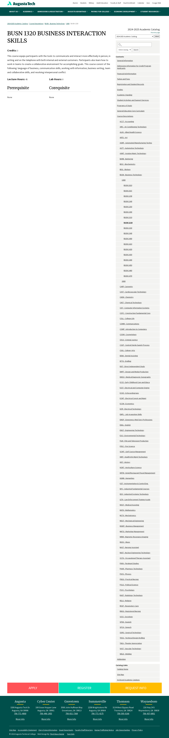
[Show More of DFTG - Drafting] (118, 361)
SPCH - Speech (125, 627)
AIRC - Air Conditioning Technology (133, 127)
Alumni (75, 3)
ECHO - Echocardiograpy (129, 393)
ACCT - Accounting (127, 121)
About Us (14, 11)
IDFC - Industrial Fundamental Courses (134, 489)
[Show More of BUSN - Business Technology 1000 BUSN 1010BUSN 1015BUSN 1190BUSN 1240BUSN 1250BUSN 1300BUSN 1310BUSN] (118, 174)
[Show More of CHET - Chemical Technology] (118, 302)
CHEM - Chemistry (126, 297)
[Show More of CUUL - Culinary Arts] (118, 350)
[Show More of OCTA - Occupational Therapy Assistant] (118, 558)
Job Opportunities (123, 730)
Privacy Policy (137, 730)
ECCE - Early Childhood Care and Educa (135, 382)
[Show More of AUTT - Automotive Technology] (118, 148)
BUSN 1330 (128, 228)
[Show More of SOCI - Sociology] (118, 616)
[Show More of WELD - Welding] (118, 654)
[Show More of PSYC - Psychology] (118, 590)
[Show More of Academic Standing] (116, 95)
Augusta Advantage (78, 11)
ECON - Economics (127, 403)
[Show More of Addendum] (116, 659)
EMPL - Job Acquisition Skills (131, 414)
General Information (125, 60)
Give (148, 3)
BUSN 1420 (128, 249)
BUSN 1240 (128, 201)
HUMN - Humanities (127, 478)
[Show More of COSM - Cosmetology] (118, 334)
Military (91, 3)
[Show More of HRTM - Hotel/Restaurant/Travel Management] (118, 473)
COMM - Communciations (129, 324)
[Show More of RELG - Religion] (118, 600)
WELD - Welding (126, 654)
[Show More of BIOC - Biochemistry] (118, 164)
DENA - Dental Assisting (129, 355)
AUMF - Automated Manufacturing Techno (136, 143)
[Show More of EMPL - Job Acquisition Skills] (118, 414)
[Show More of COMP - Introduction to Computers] (118, 329)
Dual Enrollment (129, 3)
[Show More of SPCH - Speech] (118, 627)
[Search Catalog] (135, 45)
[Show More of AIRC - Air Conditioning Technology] (118, 126)
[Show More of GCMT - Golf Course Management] (118, 451)
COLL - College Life (127, 318)
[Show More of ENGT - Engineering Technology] (118, 430)
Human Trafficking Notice (104, 730)
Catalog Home (122, 669)
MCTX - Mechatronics (128, 515)
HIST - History (125, 462)
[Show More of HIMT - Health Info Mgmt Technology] (118, 457)
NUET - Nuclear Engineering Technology (135, 552)
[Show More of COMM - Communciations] (118, 323)
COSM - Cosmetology (128, 334)
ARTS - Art (123, 137)
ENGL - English (125, 425)
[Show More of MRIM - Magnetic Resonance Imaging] (118, 536)
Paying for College (101, 11)
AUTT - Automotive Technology (132, 148)
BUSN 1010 (128, 185)
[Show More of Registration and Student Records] (116, 84)
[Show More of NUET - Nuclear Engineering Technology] (118, 552)
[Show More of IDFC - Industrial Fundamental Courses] (118, 488)
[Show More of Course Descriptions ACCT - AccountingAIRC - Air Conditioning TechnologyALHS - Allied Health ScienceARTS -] (116, 116)
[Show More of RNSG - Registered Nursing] (118, 611)
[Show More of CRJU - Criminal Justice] (118, 339)
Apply (33, 688)
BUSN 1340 (128, 233)
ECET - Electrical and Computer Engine (134, 388)
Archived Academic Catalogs (128, 680)
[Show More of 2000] (120, 281)
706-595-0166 (123, 713)
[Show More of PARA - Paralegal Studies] (118, 563)
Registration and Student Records (130, 84)
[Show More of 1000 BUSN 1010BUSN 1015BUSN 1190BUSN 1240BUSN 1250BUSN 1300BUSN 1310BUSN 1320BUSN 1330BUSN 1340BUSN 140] (120, 180)
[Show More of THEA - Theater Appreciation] (118, 643)
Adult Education (102, 3)
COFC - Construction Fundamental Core (135, 313)
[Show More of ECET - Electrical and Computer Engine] (118, 387)
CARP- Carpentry (126, 286)
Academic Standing (124, 95)
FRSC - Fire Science (127, 446)
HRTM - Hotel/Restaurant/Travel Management (137, 473)
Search (136, 50)
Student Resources (150, 11)
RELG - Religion (125, 600)
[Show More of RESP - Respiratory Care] (118, 606)
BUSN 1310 (128, 217)
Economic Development (125, 11)
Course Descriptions (36, 24)
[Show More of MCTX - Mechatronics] (118, 515)
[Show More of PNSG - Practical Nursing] (118, 579)
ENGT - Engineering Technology (132, 430)
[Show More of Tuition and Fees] (116, 79)
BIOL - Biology (125, 169)
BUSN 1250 (128, 206)
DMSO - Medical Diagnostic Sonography (135, 377)
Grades (120, 89)
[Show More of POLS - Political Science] (118, 584)
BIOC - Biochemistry (127, 164)
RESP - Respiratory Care (129, 606)
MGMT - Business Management (132, 526)
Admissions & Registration (50, 11)
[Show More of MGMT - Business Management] (118, 526)
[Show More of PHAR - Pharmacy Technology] (118, 568)
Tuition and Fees (123, 79)
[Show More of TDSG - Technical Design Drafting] (118, 638)
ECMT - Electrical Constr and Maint (133, 398)
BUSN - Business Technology (55, 24)
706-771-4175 (97, 713)
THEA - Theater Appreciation (131, 643)
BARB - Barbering (126, 159)
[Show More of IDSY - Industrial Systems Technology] (118, 494)
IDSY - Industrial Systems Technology (134, 494)
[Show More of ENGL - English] (118, 425)
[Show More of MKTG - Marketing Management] (118, 531)
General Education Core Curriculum (130, 111)
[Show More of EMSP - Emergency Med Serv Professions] (118, 419)
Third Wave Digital (57, 734)
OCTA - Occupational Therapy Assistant (135, 558)
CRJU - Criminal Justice (129, 340)
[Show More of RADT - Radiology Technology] (118, 595)
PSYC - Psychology (127, 590)
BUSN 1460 (128, 270)
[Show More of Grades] (116, 89)
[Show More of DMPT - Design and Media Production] (118, 371)
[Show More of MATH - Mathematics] (118, 510)
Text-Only (70, 734)
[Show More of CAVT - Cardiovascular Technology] (118, 291)
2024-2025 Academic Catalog (17, 24)
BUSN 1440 (128, 260)
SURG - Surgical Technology (130, 632)
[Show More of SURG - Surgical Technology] (118, 632)
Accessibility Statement (27, 730)
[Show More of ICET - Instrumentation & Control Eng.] (118, 483)
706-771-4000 (20, 713)
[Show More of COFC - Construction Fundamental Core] (118, 313)
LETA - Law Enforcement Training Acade (135, 499)
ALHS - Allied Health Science (131, 132)
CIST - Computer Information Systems (134, 308)
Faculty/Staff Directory (84, 730)
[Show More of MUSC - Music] (118, 542)
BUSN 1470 (128, 276)
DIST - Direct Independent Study (132, 366)
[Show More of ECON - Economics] (118, 403)
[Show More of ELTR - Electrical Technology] (118, 409)
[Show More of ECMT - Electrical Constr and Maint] (118, 398)
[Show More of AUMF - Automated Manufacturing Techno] (118, 142)
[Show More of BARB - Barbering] (118, 158)
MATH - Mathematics (127, 510)
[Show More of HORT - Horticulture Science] (118, 467)
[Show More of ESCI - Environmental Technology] (118, 435)
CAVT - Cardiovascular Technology (133, 292)
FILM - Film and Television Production (134, 441)
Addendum (121, 659)
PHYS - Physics (125, 574)
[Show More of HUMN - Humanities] (118, 478)
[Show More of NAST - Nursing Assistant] (118, 547)
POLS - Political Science (129, 585)
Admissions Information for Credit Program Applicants (134, 67)
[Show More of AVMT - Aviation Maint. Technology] (118, 153)
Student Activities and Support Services (133, 100)
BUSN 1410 (128, 244)
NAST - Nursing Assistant (129, 547)
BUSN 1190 (128, 196)
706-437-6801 (149, 713)
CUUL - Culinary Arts (127, 350)
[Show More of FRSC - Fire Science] (118, 446)
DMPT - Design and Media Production (134, 372)
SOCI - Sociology (126, 616)
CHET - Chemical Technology (131, 302)
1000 (67, 24)
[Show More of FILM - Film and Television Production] (118, 441)
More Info (20, 719)
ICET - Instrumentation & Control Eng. (134, 483)
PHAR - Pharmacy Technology (131, 569)
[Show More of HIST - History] (118, 462)
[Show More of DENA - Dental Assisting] (118, 355)
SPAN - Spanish (125, 622)
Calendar (141, 3)
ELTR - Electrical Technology (130, 409)
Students (83, 3)
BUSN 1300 (128, 212)
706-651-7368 (72, 713)
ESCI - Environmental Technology (132, 435)
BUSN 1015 (128, 191)
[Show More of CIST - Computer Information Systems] (118, 308)
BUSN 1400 (128, 238)
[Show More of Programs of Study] (116, 105)
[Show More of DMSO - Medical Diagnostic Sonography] (118, 377)
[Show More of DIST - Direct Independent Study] (118, 366)
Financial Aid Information (126, 73)
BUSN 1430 (128, 254)
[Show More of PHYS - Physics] (118, 574)
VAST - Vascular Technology (130, 648)
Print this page (155, 33)
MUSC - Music (125, 542)
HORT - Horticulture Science (131, 467)
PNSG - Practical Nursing (129, 579)
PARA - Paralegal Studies (129, 563)
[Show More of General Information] (116, 60)
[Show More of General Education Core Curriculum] (116, 111)
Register (84, 688)
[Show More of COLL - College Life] (118, 318)
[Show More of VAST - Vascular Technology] (118, 648)
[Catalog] (134, 36)
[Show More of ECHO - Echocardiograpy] (118, 393)
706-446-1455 (46, 713)
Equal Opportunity (66, 730)
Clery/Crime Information (47, 730)
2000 (123, 281)
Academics (28, 11)
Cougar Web (156, 3)
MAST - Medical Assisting (129, 505)
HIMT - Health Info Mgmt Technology (134, 457)
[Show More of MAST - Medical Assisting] (118, 505)
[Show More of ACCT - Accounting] (118, 121)
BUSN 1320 (128, 222)
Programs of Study (124, 105)
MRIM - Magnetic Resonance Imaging (134, 537)
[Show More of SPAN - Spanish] (118, 622)
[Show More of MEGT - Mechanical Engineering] (118, 520)
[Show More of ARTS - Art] (118, 137)
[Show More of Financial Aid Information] (116, 73)
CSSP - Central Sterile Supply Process (134, 345)
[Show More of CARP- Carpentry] (118, 286)
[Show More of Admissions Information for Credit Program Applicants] (116, 66)
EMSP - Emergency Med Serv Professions (136, 419)
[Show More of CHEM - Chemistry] (118, 297)
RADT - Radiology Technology (131, 595)
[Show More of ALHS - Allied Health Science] (118, 132)
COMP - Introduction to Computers (133, 329)
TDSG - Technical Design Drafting (132, 638)
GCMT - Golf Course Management (133, 451)
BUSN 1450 (128, 265)
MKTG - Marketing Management (132, 531)
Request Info (135, 688)
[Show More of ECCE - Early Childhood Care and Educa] (118, 382)
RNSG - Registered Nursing (130, 611)
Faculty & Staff (116, 3)
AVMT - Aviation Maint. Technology (133, 153)
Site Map (120, 674)
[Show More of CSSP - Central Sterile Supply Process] (118, 345)
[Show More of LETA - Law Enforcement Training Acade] (118, 499)
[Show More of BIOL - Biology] (118, 169)
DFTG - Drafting (125, 361)
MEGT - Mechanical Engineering (132, 521)
